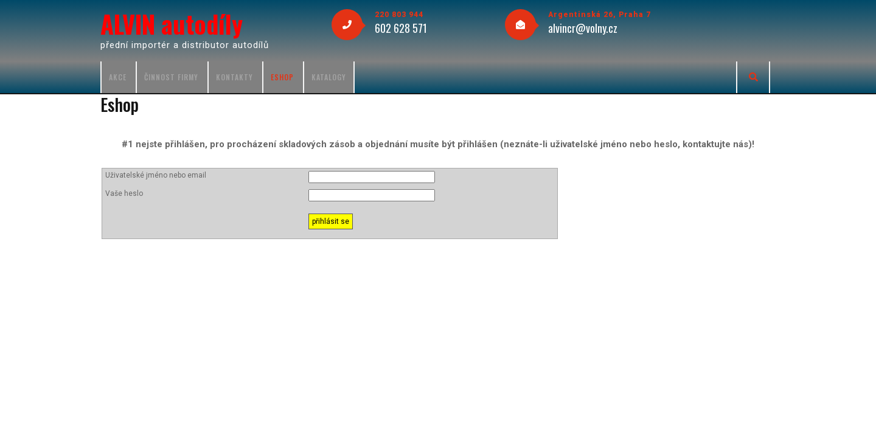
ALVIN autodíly (171, 23)
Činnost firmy (171, 77)
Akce (118, 77)
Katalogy (328, 77)
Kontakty (234, 77)
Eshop (282, 77)
